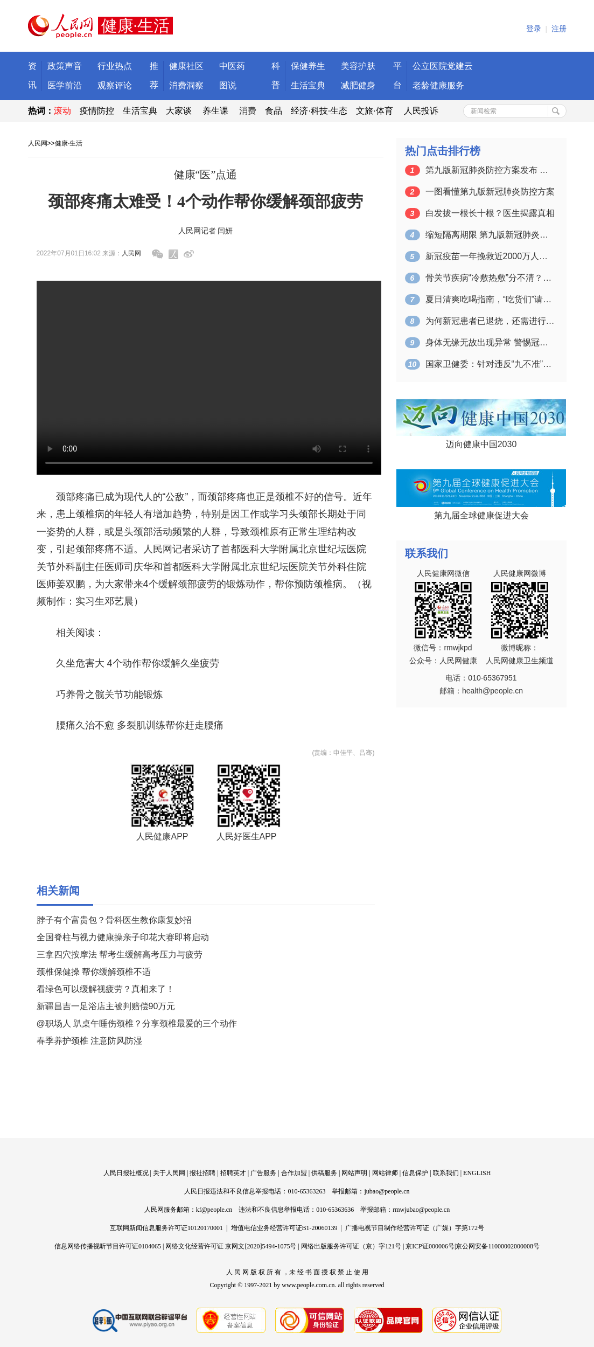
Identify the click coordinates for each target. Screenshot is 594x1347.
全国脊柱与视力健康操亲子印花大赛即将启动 (123, 937)
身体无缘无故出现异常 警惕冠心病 (490, 342)
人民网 (37, 143)
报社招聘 (202, 1173)
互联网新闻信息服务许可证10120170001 (166, 1228)
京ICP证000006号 (430, 1246)
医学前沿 (64, 85)
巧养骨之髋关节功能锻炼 (109, 694)
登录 (533, 29)
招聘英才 (233, 1173)
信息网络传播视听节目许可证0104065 (107, 1246)
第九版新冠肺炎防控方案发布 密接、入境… (490, 170)
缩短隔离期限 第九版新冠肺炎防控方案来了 (490, 234)
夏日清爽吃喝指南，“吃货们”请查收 (490, 299)
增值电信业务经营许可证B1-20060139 (284, 1228)
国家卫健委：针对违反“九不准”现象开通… (490, 364)
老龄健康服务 (438, 85)
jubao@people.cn (386, 1191)
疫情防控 (97, 110)
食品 (273, 110)
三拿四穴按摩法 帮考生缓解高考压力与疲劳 (119, 954)
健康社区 (186, 66)
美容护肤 (358, 66)
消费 (247, 110)
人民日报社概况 (126, 1173)
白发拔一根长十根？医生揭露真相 (490, 213)
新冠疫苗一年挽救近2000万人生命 (490, 256)
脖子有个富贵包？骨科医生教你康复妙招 (114, 920)
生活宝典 (308, 85)
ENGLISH (477, 1173)
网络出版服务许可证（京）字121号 (351, 1246)
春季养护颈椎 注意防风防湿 (89, 1040)
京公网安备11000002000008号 (498, 1246)
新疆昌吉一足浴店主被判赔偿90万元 (106, 1006)
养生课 (215, 110)
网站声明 (354, 1173)
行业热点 (114, 66)
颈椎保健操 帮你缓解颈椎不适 (94, 971)
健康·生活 (68, 143)
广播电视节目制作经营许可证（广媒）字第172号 (414, 1228)
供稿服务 (324, 1173)
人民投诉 (421, 110)
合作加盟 (294, 1173)
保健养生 (308, 66)
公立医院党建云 (443, 66)
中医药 (232, 66)
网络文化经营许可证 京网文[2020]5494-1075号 (230, 1246)
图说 (227, 85)
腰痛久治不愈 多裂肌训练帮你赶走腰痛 (139, 725)
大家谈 (179, 110)
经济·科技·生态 (319, 110)
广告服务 (263, 1173)
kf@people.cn (214, 1209)
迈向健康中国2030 (481, 444)
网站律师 (385, 1173)
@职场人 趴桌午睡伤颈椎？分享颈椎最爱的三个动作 (137, 1023)
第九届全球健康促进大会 (481, 515)
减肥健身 (358, 85)
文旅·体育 (374, 110)
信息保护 (415, 1173)
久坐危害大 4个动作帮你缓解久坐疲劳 (137, 663)
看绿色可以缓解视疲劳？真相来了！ (105, 989)
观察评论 (114, 85)
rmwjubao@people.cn (421, 1209)
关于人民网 (169, 1173)
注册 (559, 29)
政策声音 (64, 66)
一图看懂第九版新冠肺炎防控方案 (490, 191)
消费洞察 (186, 85)
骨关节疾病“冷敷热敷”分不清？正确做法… (490, 277)
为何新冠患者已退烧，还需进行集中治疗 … (490, 320)
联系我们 (446, 1173)
